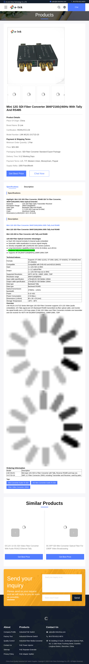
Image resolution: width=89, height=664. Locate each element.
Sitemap (7, 650)
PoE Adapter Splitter (26, 654)
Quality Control (9, 641)
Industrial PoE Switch (27, 632)
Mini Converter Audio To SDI (18, 483)
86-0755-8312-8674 (78, 1)
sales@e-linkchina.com (58, 1)
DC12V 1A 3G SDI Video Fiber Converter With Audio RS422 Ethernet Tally (22, 547)
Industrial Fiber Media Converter (31, 641)
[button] (64, 94)
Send (77, 597)
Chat (76, 7)
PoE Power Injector (26, 645)
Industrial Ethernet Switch (28, 636)
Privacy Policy (9, 654)
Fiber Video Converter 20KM (18, 487)
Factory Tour (8, 636)
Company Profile (10, 632)
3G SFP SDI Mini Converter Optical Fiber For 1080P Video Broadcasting (64, 547)
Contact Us (8, 645)
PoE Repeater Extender (28, 650)
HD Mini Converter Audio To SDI (44, 483)
